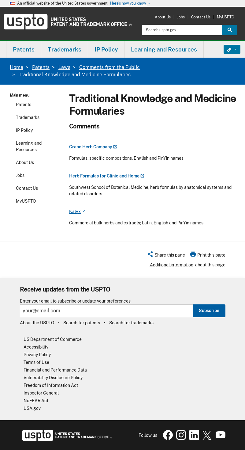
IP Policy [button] (106, 49)
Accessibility (36, 347)
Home (16, 67)
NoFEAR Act (36, 400)
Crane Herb (93, 146)
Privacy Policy (37, 354)
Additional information (171, 264)
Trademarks (27, 117)
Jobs (181, 17)
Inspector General (41, 393)
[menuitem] (23, 49)
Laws (64, 67)
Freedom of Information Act (51, 385)
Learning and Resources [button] (164, 49)
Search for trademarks (131, 322)
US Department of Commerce (53, 339)
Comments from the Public (109, 67)
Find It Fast (227, 49)
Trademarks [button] (64, 49)
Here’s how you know (130, 3)
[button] (166, 256)
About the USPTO (37, 322)
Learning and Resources (29, 146)
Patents (41, 67)
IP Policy (24, 130)
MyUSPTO (225, 17)
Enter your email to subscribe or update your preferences (75, 301)
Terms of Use (36, 362)
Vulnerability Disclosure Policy (53, 377)
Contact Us (200, 17)
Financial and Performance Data (55, 370)
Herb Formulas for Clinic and (106, 176)
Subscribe (209, 310)
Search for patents (81, 322)
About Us (163, 17)
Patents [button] (24, 49)
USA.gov (32, 408)
